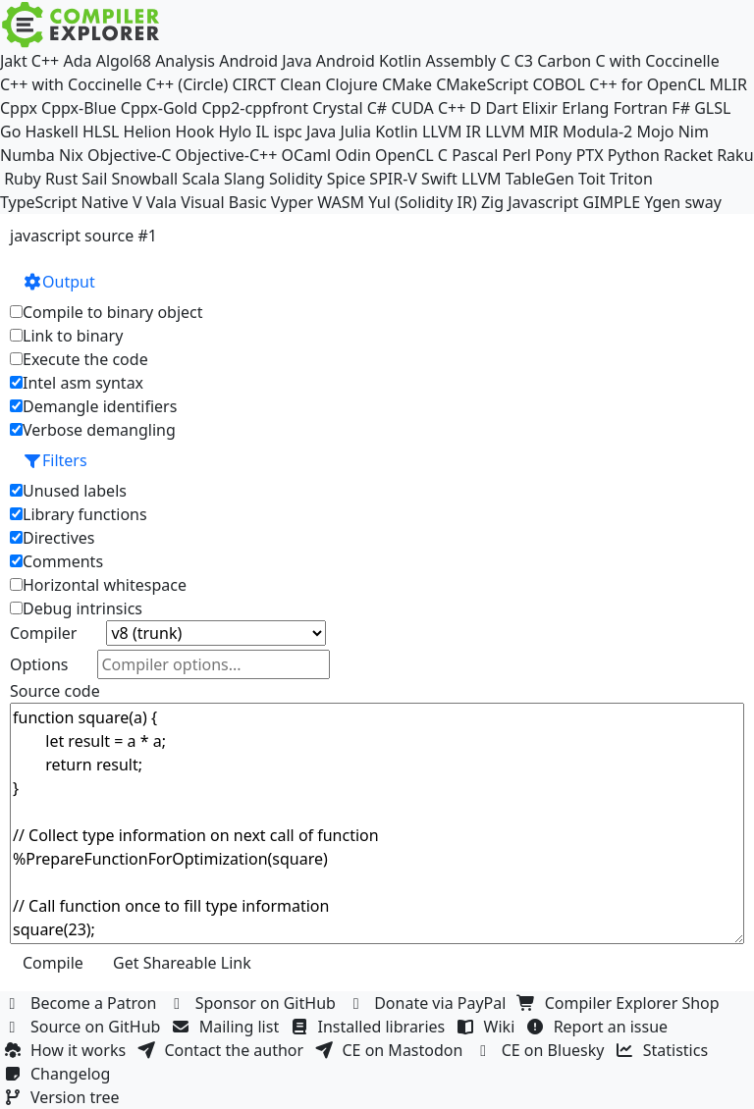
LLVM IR (451, 131)
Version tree (64, 1097)
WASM (340, 202)
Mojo (654, 131)
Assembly (461, 61)
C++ (45, 61)
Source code (55, 691)
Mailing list (228, 1026)
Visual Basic (223, 202)
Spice (346, 178)
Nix (71, 155)
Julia (356, 131)
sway (702, 202)
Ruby (22, 178)
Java (321, 131)
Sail (94, 178)
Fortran (641, 108)
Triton (631, 178)
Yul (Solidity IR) (422, 202)
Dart (501, 108)
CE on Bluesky (542, 1050)
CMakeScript (482, 84)
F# (681, 108)
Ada (77, 61)
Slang (244, 178)
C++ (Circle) (187, 84)
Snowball (145, 178)
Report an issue (599, 1026)
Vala (161, 202)
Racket (688, 155)
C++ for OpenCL (647, 84)
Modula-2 (597, 131)
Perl (516, 155)
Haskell (52, 131)
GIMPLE (612, 202)
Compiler (43, 633)
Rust (61, 178)
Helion (148, 131)
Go (10, 131)
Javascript (543, 202)
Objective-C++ (227, 155)
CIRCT (254, 84)
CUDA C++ (428, 108)
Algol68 (123, 61)
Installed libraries (370, 1026)
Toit (591, 178)
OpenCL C (411, 155)
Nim (693, 131)
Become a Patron (82, 1003)
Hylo (234, 131)
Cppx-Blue (79, 108)
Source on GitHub (84, 1026)
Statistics (665, 1050)
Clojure (351, 84)
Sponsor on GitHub (255, 1003)
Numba (27, 155)
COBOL (558, 84)
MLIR (728, 84)
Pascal (475, 155)
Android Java (265, 61)
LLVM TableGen (517, 178)
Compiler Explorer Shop (620, 1003)
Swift (439, 178)
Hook (194, 131)
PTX (590, 155)
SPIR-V (393, 178)
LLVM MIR (522, 131)
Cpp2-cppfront (254, 108)
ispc (287, 131)
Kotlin (396, 131)
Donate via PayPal (429, 1003)
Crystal (337, 108)
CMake (407, 84)
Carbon (564, 61)
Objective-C (129, 155)
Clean (300, 84)
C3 (523, 61)
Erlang (585, 108)
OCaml (307, 155)
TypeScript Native (64, 202)
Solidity (296, 178)
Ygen (662, 202)
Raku (735, 155)
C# (377, 108)
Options (39, 664)
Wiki (488, 1026)
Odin (352, 155)
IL (262, 131)
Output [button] (59, 281)
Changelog (59, 1073)
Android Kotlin (369, 61)
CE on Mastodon (390, 1050)
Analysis (185, 61)
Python (634, 155)
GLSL (712, 108)
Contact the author (222, 1050)
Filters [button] (55, 460)
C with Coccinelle (657, 61)
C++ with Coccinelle (71, 84)
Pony (553, 155)
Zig (492, 202)
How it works (67, 1050)
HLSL (100, 131)
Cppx (18, 108)
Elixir (540, 108)
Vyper (292, 202)
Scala (201, 178)
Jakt (13, 61)
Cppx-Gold (159, 108)
